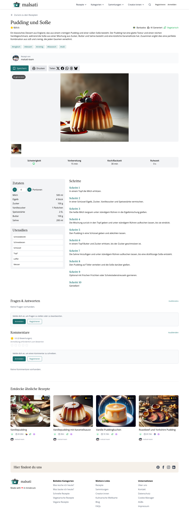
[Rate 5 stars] (26, 345)
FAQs (98, 506)
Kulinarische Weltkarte (106, 497)
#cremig (39, 46)
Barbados (141, 27)
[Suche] (149, 4)
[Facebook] (163, 467)
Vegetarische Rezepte (63, 497)
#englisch (16, 46)
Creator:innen (136, 4)
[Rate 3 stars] (19, 345)
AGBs (140, 502)
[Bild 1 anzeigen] (16, 149)
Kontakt (142, 489)
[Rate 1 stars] (12, 345)
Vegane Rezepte (61, 502)
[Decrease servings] (15, 190)
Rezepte (81, 4)
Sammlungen (116, 4)
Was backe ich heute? (63, 489)
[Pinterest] (158, 467)
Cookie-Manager (146, 497)
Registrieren (160, 4)
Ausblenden (173, 301)
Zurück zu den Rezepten (24, 15)
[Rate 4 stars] (23, 345)
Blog (98, 502)
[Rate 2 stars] (15, 345)
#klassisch (51, 46)
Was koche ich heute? (63, 485)
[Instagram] (168, 467)
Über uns (142, 485)
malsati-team (27, 59)
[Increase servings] (29, 190)
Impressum (143, 506)
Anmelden (172, 4)
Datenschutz (144, 493)
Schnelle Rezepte (61, 493)
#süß (62, 46)
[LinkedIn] (173, 467)
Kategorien (97, 4)
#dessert (28, 46)
